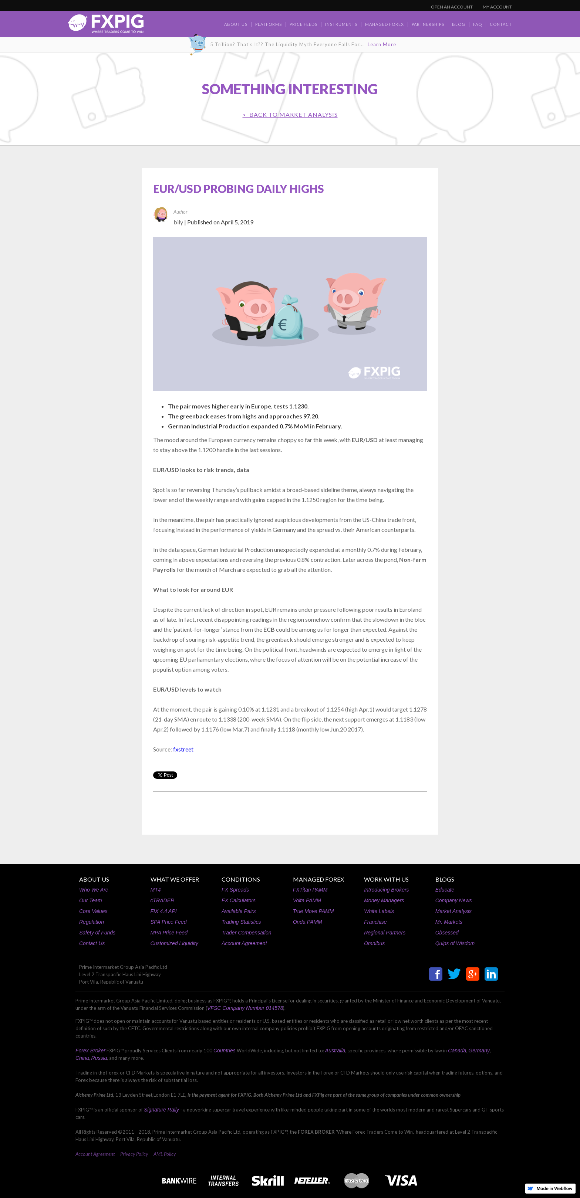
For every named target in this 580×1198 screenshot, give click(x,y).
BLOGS (444, 879)
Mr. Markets (448, 922)
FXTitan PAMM (310, 890)
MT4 (156, 890)
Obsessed (447, 933)
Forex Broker (90, 1050)
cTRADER (163, 900)
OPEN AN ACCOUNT (452, 7)
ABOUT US (94, 879)
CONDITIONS (241, 879)
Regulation (91, 922)
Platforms (268, 24)
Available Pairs (239, 911)
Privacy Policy (134, 1154)
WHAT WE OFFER (175, 879)
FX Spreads (235, 890)
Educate (444, 890)
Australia (335, 1050)
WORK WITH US (386, 879)
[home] (106, 25)
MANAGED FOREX (318, 879)
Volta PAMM (307, 900)
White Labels (379, 911)
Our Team (90, 900)
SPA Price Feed (169, 922)
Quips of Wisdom (455, 943)
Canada (457, 1050)
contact (501, 24)
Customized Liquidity (174, 943)
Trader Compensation (246, 933)
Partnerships (428, 24)
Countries (224, 1050)
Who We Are (93, 890)
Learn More (382, 44)
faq (477, 24)
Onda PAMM (307, 922)
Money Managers (384, 900)
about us (235, 24)
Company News (453, 900)
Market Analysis (453, 911)
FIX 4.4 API (164, 911)
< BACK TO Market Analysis (290, 114)
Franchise (375, 922)
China (82, 1058)
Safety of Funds (97, 933)
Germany (479, 1050)
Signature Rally (161, 1110)
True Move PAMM (313, 911)
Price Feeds (303, 24)
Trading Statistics (241, 922)
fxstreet (183, 749)
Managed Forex (384, 24)
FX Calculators (239, 900)
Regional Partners (384, 933)
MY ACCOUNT (497, 7)
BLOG (458, 24)
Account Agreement (244, 943)
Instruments (341, 24)
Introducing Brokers (386, 890)
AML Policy (165, 1154)
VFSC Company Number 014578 (245, 1008)
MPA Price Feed (169, 933)
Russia (99, 1058)
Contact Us (92, 943)
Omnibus (374, 943)
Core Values (93, 911)
